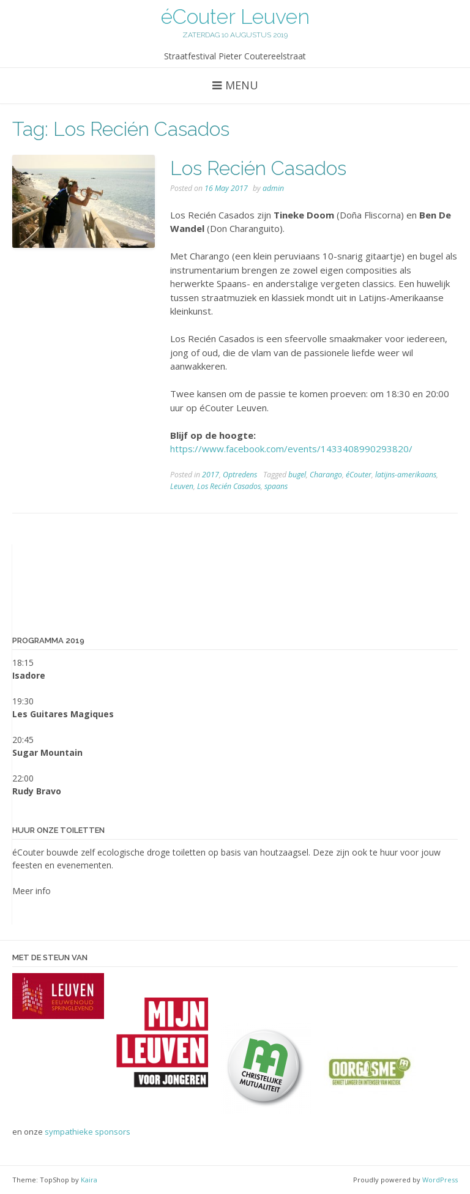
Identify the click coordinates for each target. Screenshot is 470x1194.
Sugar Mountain (47, 752)
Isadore (28, 675)
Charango (326, 474)
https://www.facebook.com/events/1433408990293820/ (291, 448)
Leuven (181, 486)
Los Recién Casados (258, 168)
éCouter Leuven (235, 16)
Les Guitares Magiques (63, 714)
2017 (210, 474)
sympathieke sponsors (87, 1131)
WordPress (440, 1179)
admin (273, 188)
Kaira (89, 1179)
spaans (276, 486)
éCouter (358, 474)
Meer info (31, 891)
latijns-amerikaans (405, 474)
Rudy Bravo (36, 791)
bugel (297, 474)
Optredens (240, 474)
